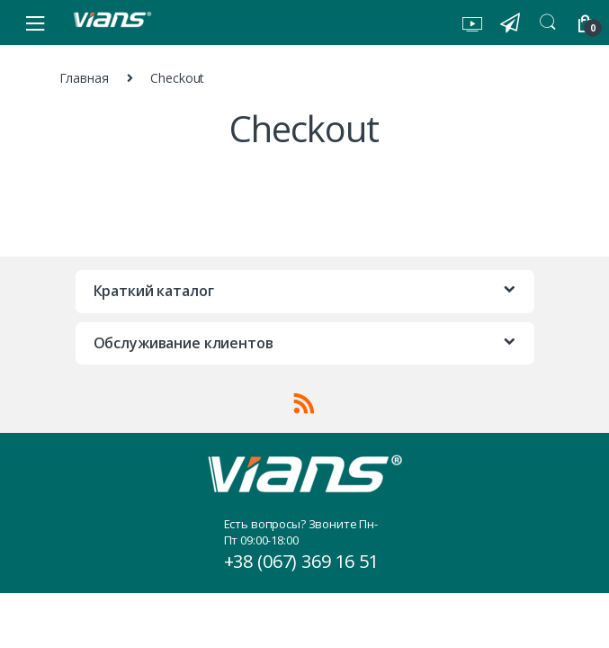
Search (548, 22)
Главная (84, 77)
